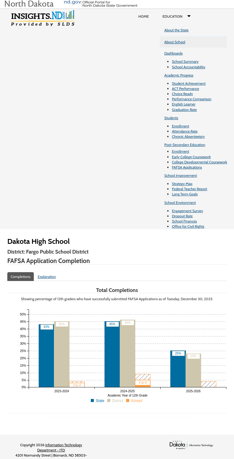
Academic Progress (178, 75)
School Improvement (180, 175)
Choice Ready (182, 93)
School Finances (184, 221)
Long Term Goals (185, 194)
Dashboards (173, 53)
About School (174, 42)
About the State (176, 30)
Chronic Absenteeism (188, 136)
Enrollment (180, 126)
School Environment (180, 202)
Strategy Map (182, 183)
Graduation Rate (184, 109)
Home (143, 16)
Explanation (47, 276)
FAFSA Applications (187, 167)
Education (177, 16)
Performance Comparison (191, 99)
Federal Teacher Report (189, 189)
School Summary (185, 61)
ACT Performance (185, 88)
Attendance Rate (184, 131)
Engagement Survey (187, 210)
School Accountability (188, 67)
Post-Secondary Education (184, 144)
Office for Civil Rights (188, 226)
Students (171, 118)
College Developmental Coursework (199, 162)
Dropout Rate (182, 216)
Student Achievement (188, 83)
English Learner (183, 104)
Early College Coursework (191, 157)
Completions (20, 276)
